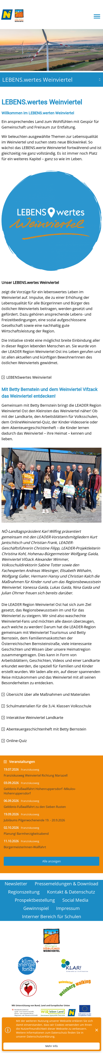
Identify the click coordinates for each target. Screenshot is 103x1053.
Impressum (68, 908)
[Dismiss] (96, 1030)
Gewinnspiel (36, 908)
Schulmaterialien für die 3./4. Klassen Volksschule (48, 705)
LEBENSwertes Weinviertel (29, 377)
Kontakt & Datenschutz (71, 892)
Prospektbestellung (35, 900)
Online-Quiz (16, 740)
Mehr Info (51, 1046)
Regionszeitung (24, 892)
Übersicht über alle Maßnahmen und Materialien (48, 694)
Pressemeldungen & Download (66, 883)
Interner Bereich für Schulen (51, 916)
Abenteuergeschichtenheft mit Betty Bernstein (46, 729)
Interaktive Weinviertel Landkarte (34, 717)
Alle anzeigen (51, 861)
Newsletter (16, 883)
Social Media (75, 900)
